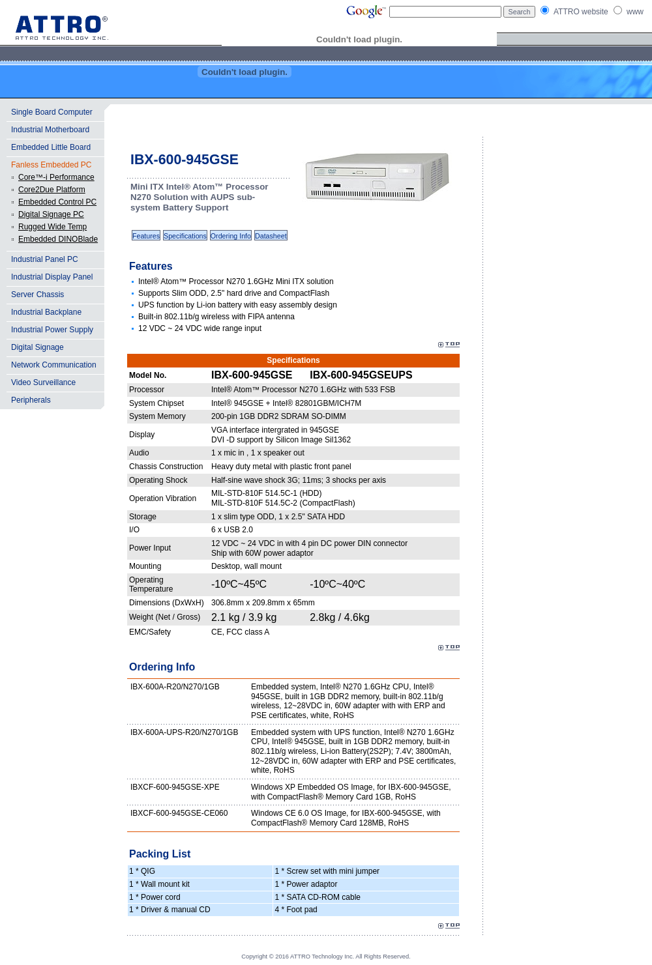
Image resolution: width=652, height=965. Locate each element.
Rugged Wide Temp (52, 226)
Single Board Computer (52, 112)
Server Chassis (37, 294)
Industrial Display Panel (52, 276)
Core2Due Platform (51, 189)
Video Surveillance (43, 382)
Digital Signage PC (51, 214)
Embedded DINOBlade (58, 239)
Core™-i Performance (56, 177)
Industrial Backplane (46, 312)
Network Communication (53, 364)
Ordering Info (231, 236)
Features (146, 236)
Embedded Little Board (51, 147)
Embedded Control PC (57, 202)
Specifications (185, 236)
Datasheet (271, 236)
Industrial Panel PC (44, 259)
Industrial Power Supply (52, 329)
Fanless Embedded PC (51, 164)
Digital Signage (37, 347)
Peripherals (31, 400)
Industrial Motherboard (50, 129)
